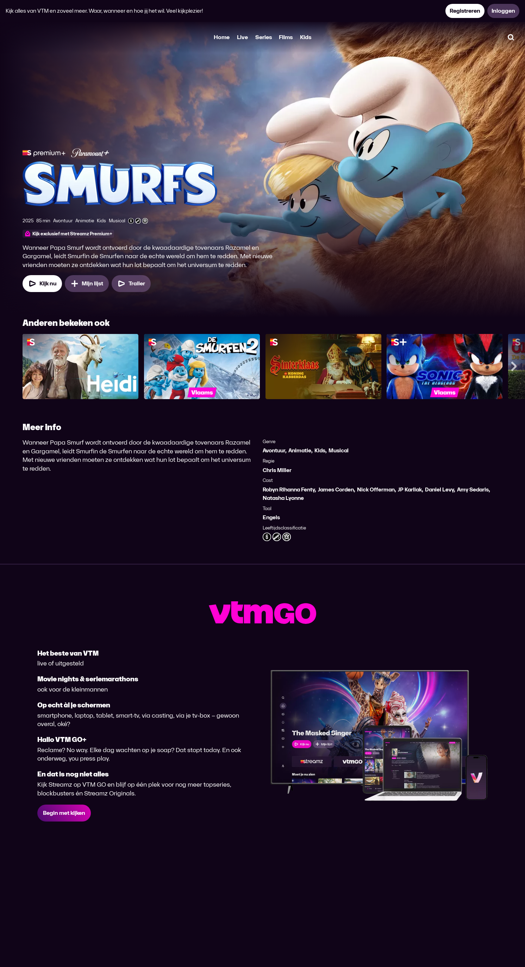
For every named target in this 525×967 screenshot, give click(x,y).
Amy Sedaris (473, 489)
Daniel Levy (439, 489)
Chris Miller (277, 470)
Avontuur (274, 450)
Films (286, 37)
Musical (339, 450)
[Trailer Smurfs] (131, 283)
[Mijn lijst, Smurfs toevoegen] (87, 283)
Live (242, 37)
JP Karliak (410, 489)
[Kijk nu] (42, 283)
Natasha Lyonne (283, 498)
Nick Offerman (376, 489)
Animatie (299, 450)
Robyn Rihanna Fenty (289, 489)
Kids (305, 37)
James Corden (336, 489)
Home (222, 37)
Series (263, 37)
